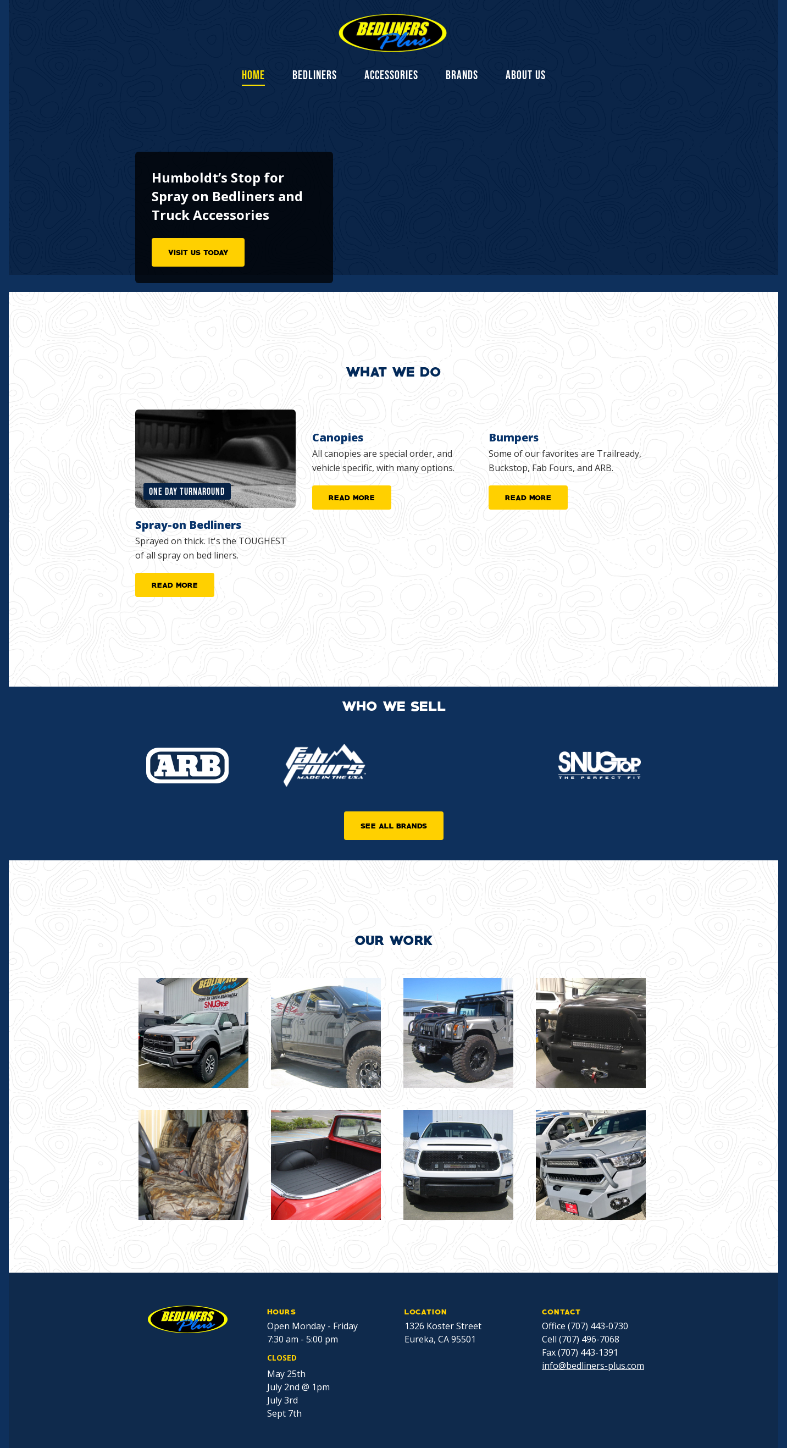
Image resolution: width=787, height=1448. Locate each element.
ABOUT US (526, 76)
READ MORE (175, 584)
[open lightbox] (193, 1033)
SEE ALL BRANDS (394, 825)
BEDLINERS (314, 76)
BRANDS (462, 76)
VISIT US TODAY (198, 251)
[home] (393, 33)
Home (253, 76)
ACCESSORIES (391, 76)
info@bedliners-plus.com (593, 1365)
